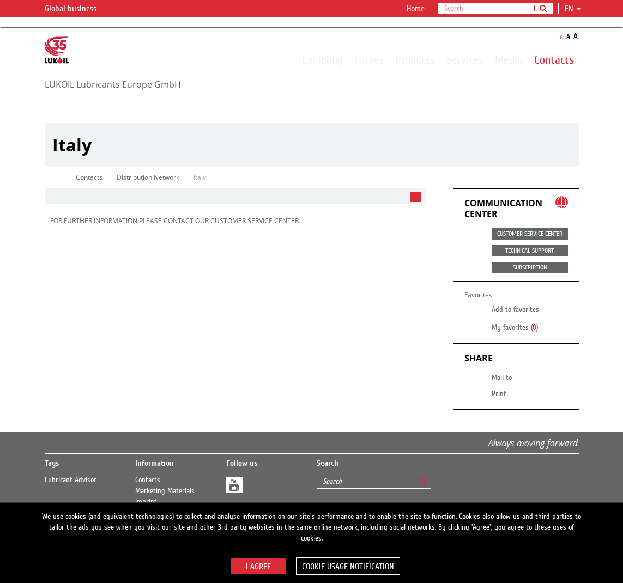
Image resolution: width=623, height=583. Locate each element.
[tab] (235, 196)
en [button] (573, 9)
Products (415, 59)
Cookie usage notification (348, 567)
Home (416, 9)
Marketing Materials (165, 491)
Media (509, 59)
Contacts (554, 59)
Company (322, 59)
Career (369, 59)
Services (464, 59)
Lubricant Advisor (70, 480)
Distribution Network (148, 177)
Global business (77, 9)
